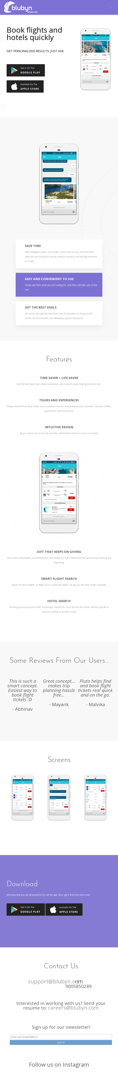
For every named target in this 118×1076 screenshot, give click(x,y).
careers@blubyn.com (73, 1007)
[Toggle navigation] (111, 7)
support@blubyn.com (55, 981)
